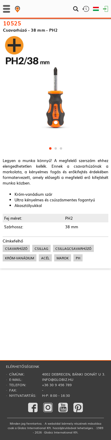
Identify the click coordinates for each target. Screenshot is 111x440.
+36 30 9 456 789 (57, 384)
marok (63, 305)
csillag (41, 295)
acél (45, 305)
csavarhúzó (16, 295)
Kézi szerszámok (16, 36)
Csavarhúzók (44, 36)
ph (78, 305)
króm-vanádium (19, 305)
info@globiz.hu (57, 379)
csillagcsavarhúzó (73, 295)
